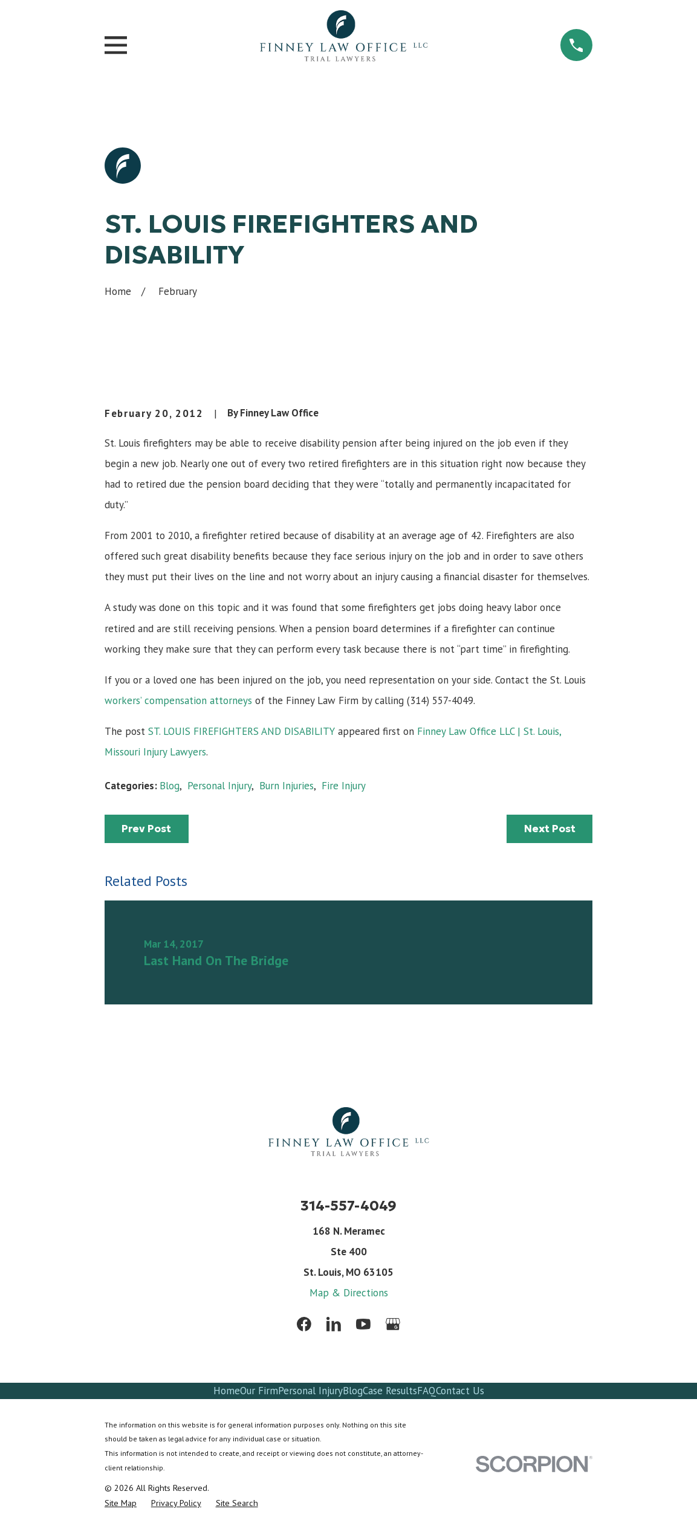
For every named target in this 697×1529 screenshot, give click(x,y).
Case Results (390, 1390)
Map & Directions (349, 1292)
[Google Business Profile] (393, 1324)
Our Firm (259, 1390)
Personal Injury (219, 785)
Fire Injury (344, 785)
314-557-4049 (348, 1205)
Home (226, 1390)
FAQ (426, 1390)
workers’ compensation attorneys (180, 700)
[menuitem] (121, 1503)
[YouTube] (363, 1324)
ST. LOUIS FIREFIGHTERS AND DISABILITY (241, 731)
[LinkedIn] (333, 1324)
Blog (170, 785)
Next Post (549, 828)
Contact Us (460, 1390)
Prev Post (146, 828)
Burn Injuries (286, 785)
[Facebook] (304, 1324)
